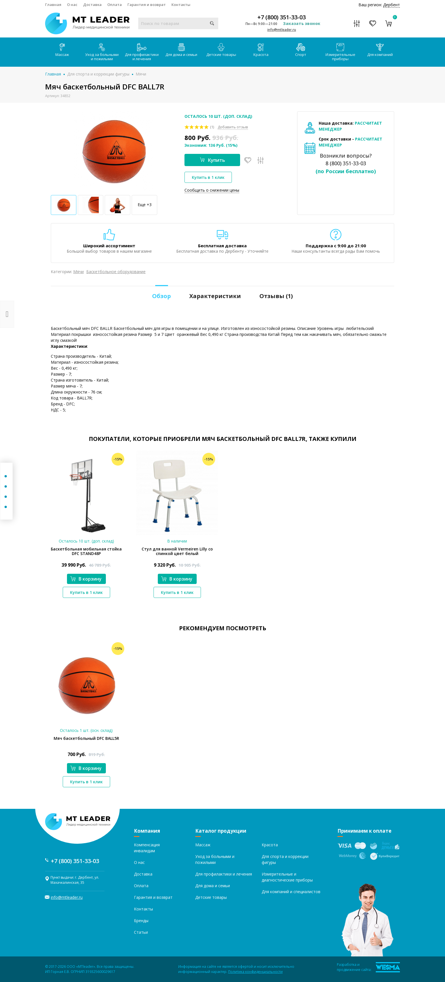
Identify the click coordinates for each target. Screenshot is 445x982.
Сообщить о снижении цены (211, 190)
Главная (53, 4)
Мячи (141, 74)
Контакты (180, 4)
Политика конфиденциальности (255, 971)
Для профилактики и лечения (142, 52)
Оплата (114, 4)
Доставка (92, 4)
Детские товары (221, 50)
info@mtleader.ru (281, 29)
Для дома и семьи (181, 50)
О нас (72, 4)
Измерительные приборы (340, 52)
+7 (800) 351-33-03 (281, 17)
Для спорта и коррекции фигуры (98, 74)
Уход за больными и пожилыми (102, 52)
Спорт (300, 50)
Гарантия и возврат (146, 4)
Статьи (141, 932)
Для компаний (380, 50)
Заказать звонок (301, 23)
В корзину (86, 579)
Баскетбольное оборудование (116, 271)
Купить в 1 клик (208, 177)
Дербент (391, 4)
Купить (212, 160)
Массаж (62, 50)
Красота (260, 50)
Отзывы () (276, 296)
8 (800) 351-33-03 (346, 163)
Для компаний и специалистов (291, 891)
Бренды (141, 920)
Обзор (161, 296)
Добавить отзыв (233, 126)
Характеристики (215, 296)
